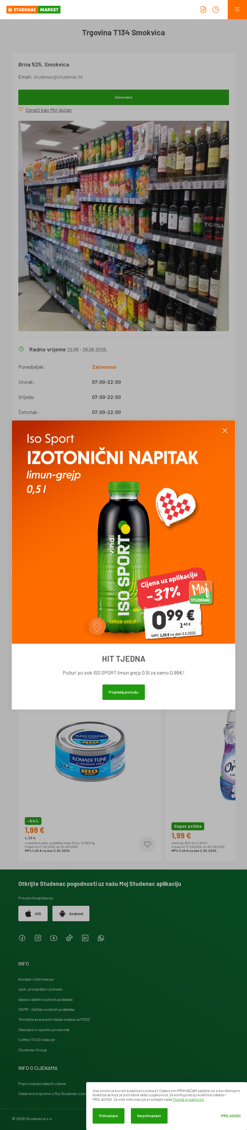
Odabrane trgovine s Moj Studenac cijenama (56, 1093)
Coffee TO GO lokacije (36, 1039)
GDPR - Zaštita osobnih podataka (46, 1009)
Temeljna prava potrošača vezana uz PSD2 (54, 1019)
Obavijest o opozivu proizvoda (43, 1029)
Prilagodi (231, 1116)
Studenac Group (32, 1049)
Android (71, 913)
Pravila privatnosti (188, 1099)
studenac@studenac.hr (58, 77)
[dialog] (166, 1106)
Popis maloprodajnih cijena (42, 1083)
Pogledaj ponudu (123, 692)
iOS (33, 913)
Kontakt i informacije (36, 979)
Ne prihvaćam (149, 1115)
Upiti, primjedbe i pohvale (40, 989)
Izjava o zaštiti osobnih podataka (45, 999)
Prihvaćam (108, 1115)
